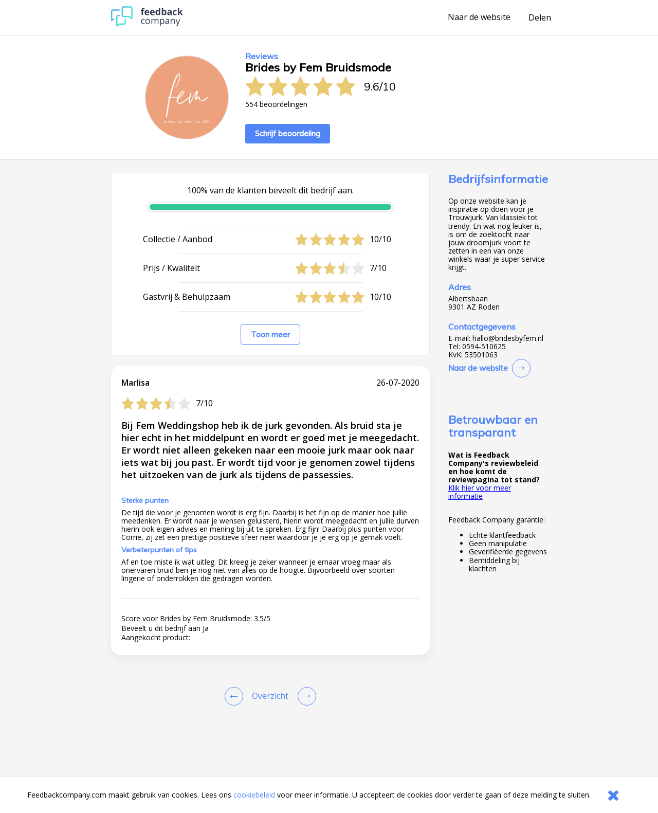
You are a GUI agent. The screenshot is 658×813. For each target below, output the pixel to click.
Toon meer (270, 334)
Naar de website (479, 17)
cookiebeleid (254, 795)
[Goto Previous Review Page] (236, 696)
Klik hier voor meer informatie (479, 492)
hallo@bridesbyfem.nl (507, 338)
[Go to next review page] (305, 696)
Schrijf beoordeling (287, 133)
